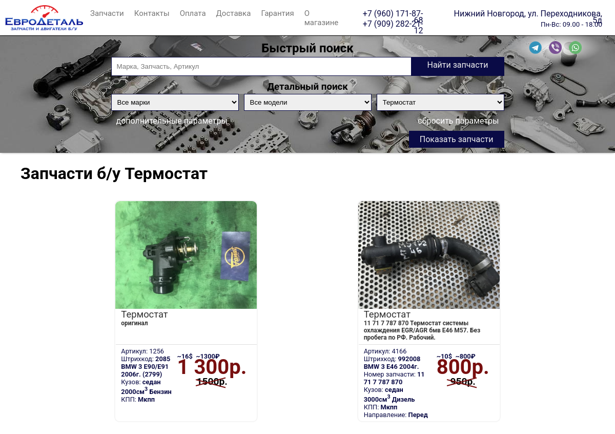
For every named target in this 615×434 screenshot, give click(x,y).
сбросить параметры (458, 121)
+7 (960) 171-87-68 (393, 13)
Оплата (193, 13)
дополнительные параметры (172, 121)
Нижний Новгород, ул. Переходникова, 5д (528, 13)
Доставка (233, 13)
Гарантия (277, 13)
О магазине (321, 18)
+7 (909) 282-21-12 (393, 23)
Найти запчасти (457, 65)
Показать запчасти (457, 139)
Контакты (152, 13)
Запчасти (107, 13)
